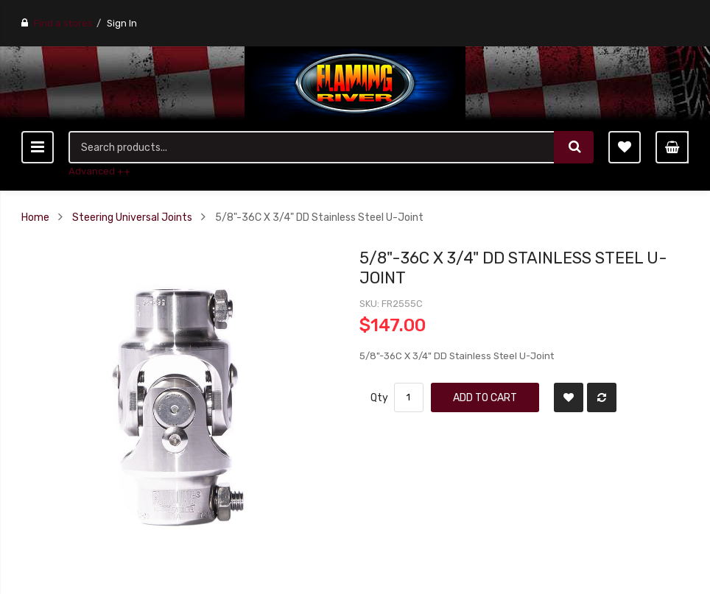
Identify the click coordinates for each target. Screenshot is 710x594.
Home (35, 217)
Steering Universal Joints (132, 217)
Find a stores (63, 23)
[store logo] (355, 83)
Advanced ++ (99, 171)
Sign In (122, 23)
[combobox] (312, 147)
